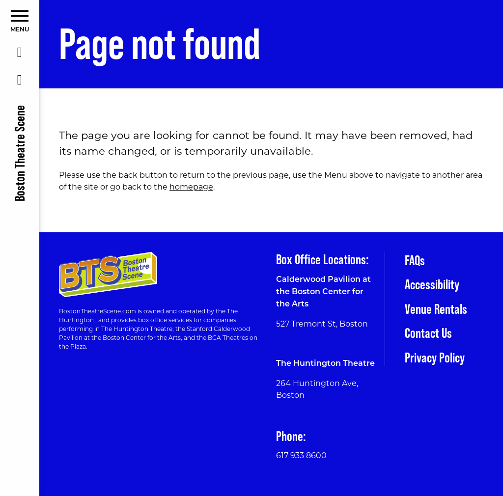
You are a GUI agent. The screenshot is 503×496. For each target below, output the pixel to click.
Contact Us (428, 333)
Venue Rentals (436, 309)
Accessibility (432, 284)
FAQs (415, 260)
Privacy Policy (435, 357)
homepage (191, 187)
